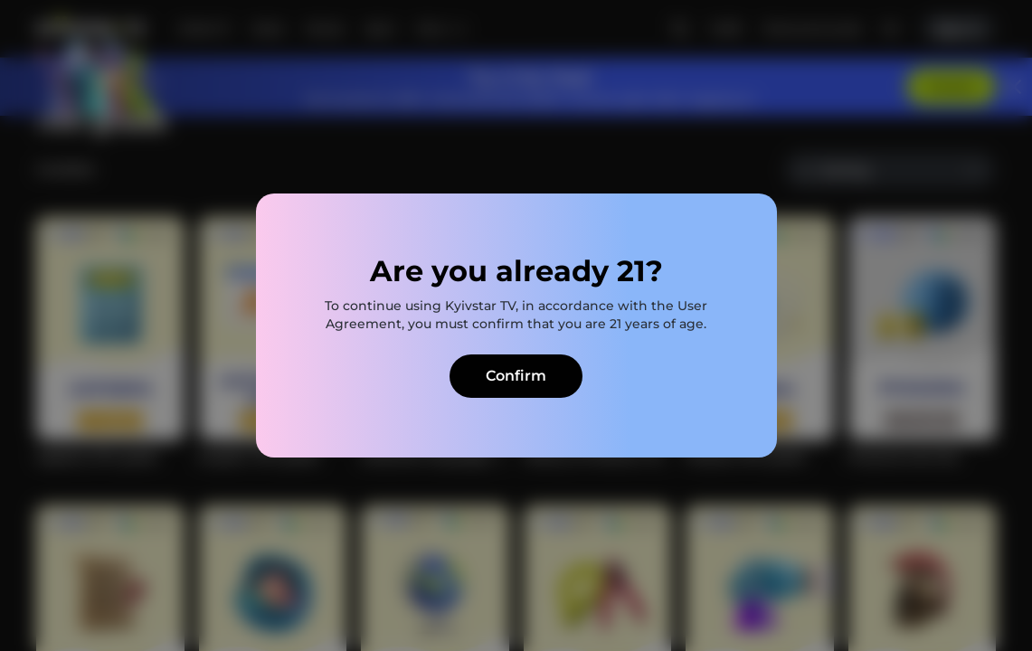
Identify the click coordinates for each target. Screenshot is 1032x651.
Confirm (516, 375)
